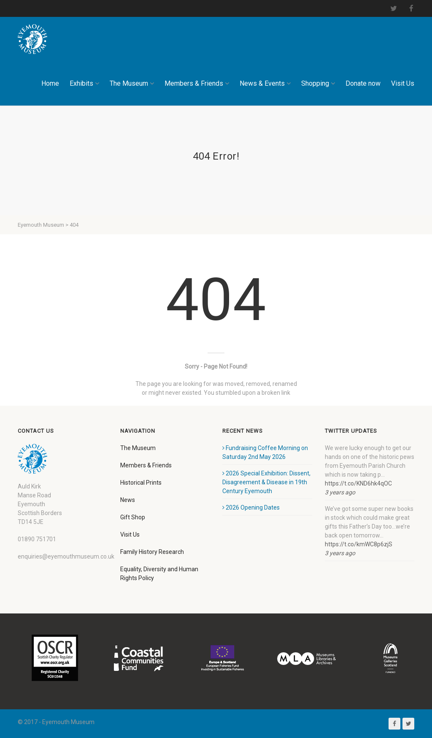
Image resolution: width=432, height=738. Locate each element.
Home (50, 83)
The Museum (132, 83)
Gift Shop (132, 517)
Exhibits (84, 83)
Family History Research (152, 551)
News (127, 500)
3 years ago (340, 492)
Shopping (318, 83)
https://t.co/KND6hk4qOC (358, 483)
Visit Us (402, 83)
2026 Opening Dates (251, 507)
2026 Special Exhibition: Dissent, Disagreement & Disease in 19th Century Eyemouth (266, 482)
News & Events (265, 83)
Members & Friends (197, 83)
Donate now (363, 83)
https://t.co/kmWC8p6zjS (358, 544)
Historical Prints (141, 482)
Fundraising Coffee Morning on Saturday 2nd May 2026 (265, 452)
